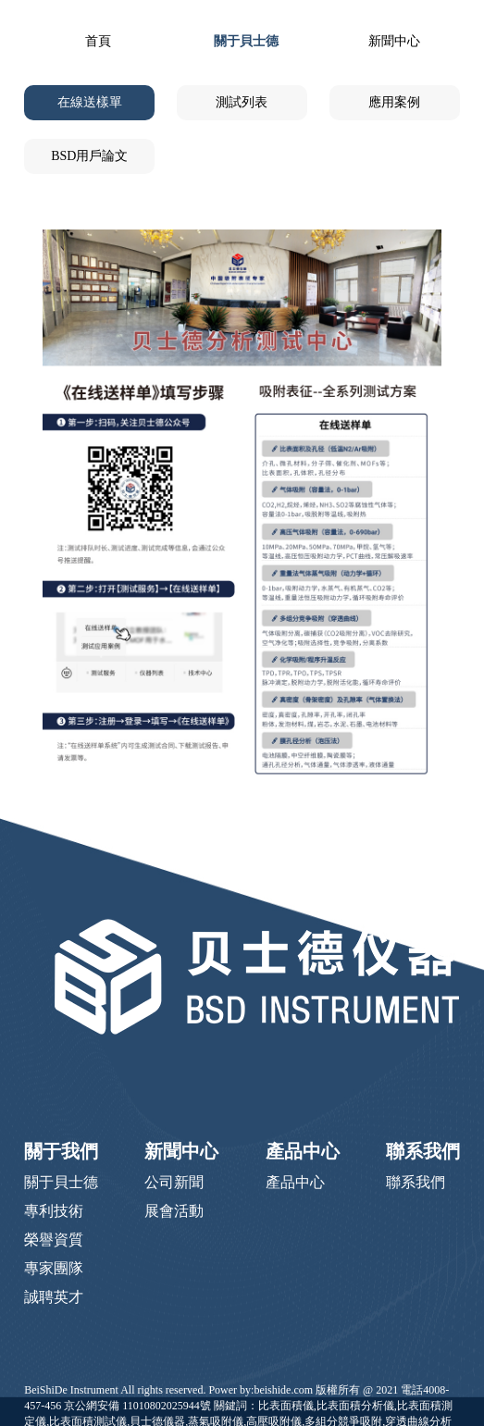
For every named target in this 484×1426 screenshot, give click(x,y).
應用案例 (394, 102)
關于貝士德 (246, 41)
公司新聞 (174, 1182)
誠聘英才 (53, 1297)
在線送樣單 (89, 102)
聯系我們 (423, 1151)
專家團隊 (53, 1268)
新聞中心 (394, 41)
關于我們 (61, 1151)
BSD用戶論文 (89, 156)
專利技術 (53, 1211)
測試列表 (241, 102)
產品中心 (303, 1151)
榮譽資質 (53, 1239)
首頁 (98, 41)
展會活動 (174, 1211)
